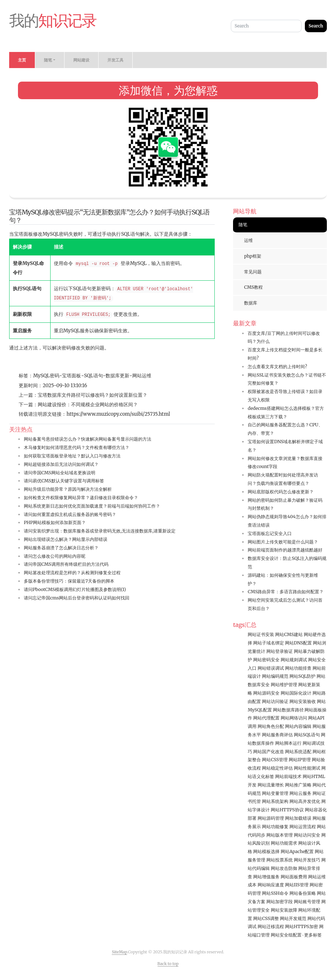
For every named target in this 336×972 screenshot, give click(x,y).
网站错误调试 (271, 668)
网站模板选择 (266, 851)
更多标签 (313, 935)
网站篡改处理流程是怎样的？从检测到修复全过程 (72, 572)
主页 (22, 60)
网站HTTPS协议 (287, 809)
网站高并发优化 (304, 801)
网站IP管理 (300, 759)
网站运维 (141, 376)
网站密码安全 (266, 659)
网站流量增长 (271, 785)
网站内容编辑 (298, 726)
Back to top (168, 963)
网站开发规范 (293, 918)
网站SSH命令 (275, 893)
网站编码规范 (275, 676)
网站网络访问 (294, 718)
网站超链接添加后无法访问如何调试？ (61, 464)
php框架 (252, 256)
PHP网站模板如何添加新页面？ (55, 522)
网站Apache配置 (297, 851)
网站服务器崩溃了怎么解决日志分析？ (61, 547)
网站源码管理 (271, 818)
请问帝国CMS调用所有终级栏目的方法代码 (66, 564)
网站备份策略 (302, 893)
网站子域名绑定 (268, 643)
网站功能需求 (284, 843)
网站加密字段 (279, 901)
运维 (248, 240)
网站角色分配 (271, 726)
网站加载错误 (298, 818)
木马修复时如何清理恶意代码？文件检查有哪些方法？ (76, 447)
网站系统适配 (298, 751)
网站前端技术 (288, 776)
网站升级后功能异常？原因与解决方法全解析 (68, 489)
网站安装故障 (284, 910)
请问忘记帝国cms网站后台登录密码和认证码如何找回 (76, 598)
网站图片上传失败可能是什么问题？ (283, 542)
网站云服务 (300, 793)
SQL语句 (93, 376)
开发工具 (115, 60)
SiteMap (119, 951)
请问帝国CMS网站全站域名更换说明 (59, 472)
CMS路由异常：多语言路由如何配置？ (286, 591)
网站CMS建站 (289, 634)
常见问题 (253, 271)
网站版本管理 (279, 835)
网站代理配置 (266, 718)
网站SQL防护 (302, 676)
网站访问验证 (275, 701)
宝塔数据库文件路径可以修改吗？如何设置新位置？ (92, 395)
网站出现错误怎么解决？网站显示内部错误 (65, 539)
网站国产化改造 (268, 751)
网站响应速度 (271, 884)
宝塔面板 (71, 376)
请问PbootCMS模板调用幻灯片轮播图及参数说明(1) (75, 589)
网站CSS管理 (275, 759)
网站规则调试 (294, 659)
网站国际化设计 (296, 693)
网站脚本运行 (288, 743)
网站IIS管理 (297, 884)
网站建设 (81, 60)
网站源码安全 (266, 693)
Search (316, 26)
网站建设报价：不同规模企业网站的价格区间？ (88, 404)
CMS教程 (253, 287)
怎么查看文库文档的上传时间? (277, 366)
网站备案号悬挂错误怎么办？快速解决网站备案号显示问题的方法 (87, 439)
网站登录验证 (279, 651)
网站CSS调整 (266, 918)
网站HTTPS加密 (301, 926)
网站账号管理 (307, 901)
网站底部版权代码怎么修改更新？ (281, 491)
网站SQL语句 (307, 734)
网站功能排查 (298, 668)
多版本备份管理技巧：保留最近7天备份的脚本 (69, 581)
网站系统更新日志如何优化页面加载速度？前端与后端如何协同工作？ (92, 506)
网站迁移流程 (271, 926)
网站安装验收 (302, 701)
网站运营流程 (302, 826)
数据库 (250, 303)
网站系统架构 (275, 801)
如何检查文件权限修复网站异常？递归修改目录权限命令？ (81, 497)
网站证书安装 (261, 634)
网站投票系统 (279, 860)
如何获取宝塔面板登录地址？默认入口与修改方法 (72, 456)
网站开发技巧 (307, 860)
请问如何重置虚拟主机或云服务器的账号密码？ (70, 514)
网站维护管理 (284, 684)
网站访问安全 (307, 835)
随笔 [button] (48, 60)
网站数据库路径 (288, 710)
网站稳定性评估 (277, 768)
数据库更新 (117, 376)
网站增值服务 (266, 876)
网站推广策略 (298, 785)
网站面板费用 (294, 876)
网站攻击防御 (284, 868)
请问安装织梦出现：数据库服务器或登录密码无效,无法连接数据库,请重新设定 (100, 531)
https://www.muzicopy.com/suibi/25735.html (118, 414)
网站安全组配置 (286, 935)
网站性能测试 (307, 768)
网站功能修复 (275, 826)
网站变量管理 (275, 793)
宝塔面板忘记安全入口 (270, 533)
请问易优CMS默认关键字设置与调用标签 (64, 480)
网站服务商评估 (277, 734)
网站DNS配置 (298, 643)
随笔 (243, 224)
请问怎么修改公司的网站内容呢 (54, 556)
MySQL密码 (46, 376)
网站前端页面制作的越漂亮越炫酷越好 (285, 550)
